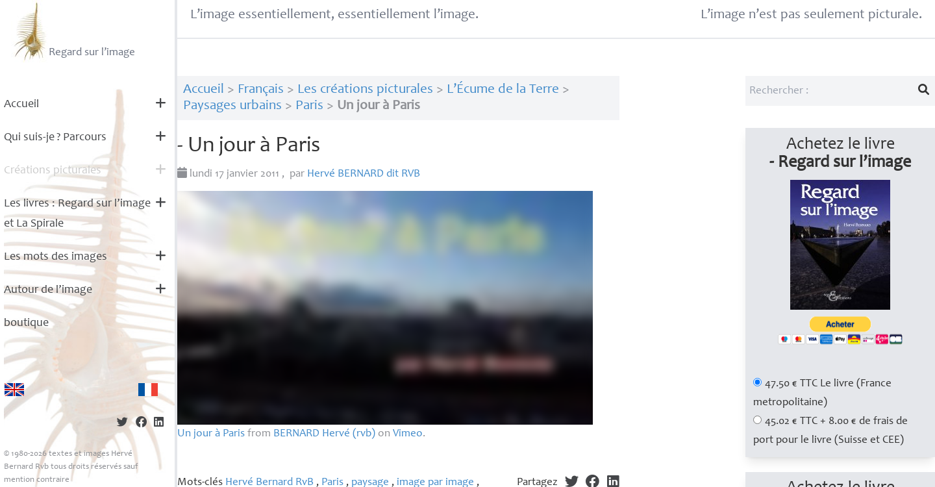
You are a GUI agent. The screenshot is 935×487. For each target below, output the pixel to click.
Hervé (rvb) (324, 434)
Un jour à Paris (211, 434)
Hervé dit (363, 174)
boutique (26, 323)
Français (261, 90)
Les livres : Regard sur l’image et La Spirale (77, 214)
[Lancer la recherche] (924, 91)
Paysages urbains (232, 106)
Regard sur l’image (73, 31)
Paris (309, 106)
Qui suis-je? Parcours (55, 138)
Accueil (21, 104)
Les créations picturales (365, 90)
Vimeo (408, 434)
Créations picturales (52, 171)
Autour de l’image (48, 290)
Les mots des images (55, 257)
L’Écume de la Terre (503, 90)
